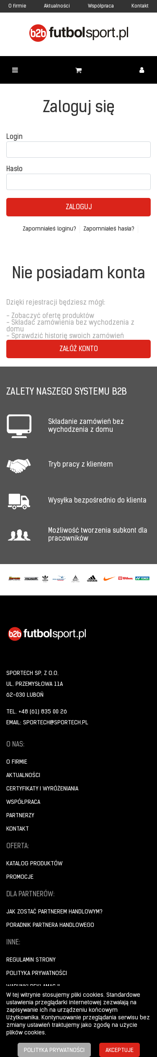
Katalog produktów (34, 864)
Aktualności (57, 6)
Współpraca (101, 6)
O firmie (17, 6)
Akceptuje (120, 1050)
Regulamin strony (31, 960)
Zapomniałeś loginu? (49, 229)
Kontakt (140, 6)
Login (14, 137)
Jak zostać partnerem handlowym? (54, 912)
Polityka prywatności (36, 973)
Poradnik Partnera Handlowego (50, 925)
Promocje (19, 877)
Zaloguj (79, 207)
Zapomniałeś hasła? (108, 229)
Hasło (14, 169)
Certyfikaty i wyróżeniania (42, 789)
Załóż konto (78, 349)
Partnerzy (20, 816)
